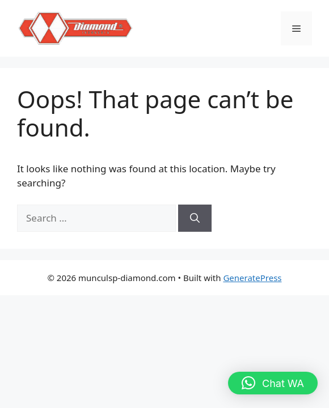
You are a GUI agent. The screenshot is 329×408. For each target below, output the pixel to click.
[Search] (195, 218)
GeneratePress (252, 277)
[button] (273, 383)
